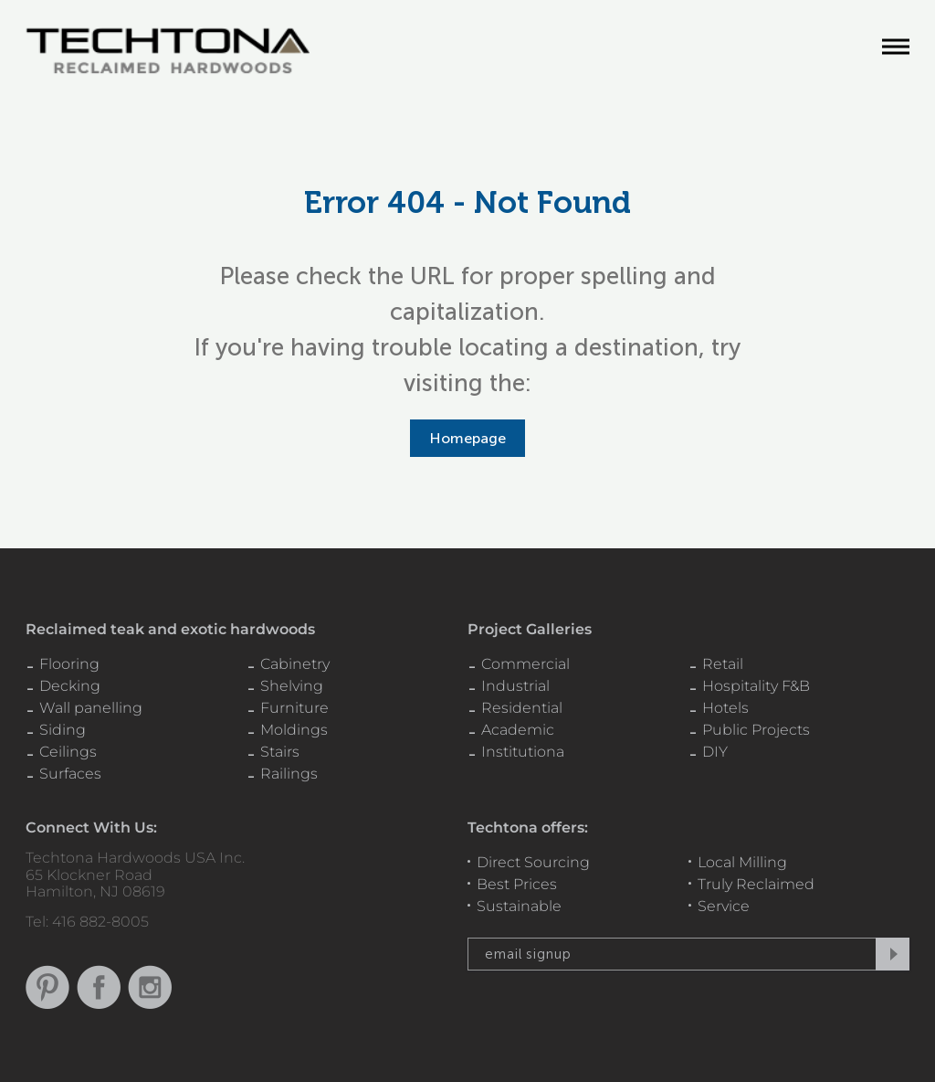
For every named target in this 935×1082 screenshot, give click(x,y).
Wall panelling (90, 707)
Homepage (467, 438)
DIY (715, 751)
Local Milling (742, 862)
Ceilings (68, 751)
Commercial (525, 664)
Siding (62, 729)
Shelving (291, 686)
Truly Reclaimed (756, 884)
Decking (69, 686)
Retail (722, 664)
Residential (521, 707)
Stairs (279, 751)
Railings (289, 773)
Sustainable (519, 906)
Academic (517, 729)
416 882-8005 (100, 921)
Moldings (294, 729)
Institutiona (522, 751)
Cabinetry (295, 664)
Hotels (725, 707)
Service (724, 906)
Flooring (69, 664)
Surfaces (70, 773)
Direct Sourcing (533, 862)
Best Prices (517, 884)
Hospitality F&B (756, 686)
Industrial (515, 686)
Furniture (294, 707)
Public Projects (756, 729)
